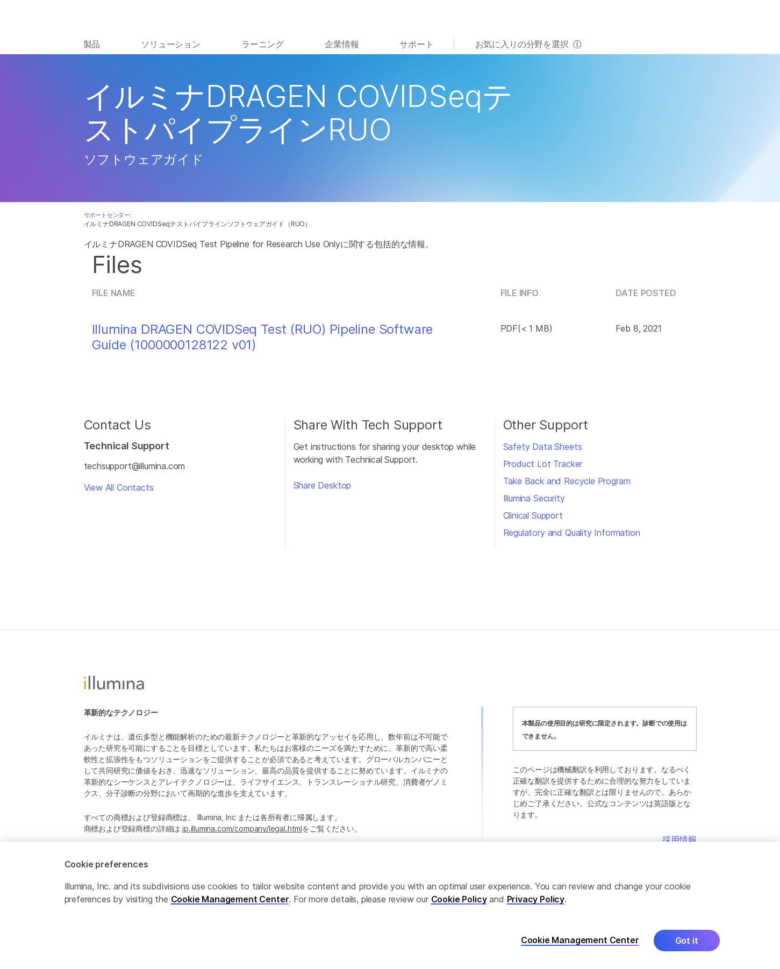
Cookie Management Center (230, 899)
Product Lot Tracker (543, 463)
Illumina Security (534, 498)
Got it (686, 941)
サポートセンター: (108, 215)
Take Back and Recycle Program (567, 481)
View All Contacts (119, 487)
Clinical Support (533, 515)
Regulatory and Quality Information (571, 532)
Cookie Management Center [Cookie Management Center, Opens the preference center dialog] (580, 941)
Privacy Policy (536, 899)
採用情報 (679, 839)
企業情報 (342, 44)
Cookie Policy (459, 899)
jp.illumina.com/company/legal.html (242, 828)
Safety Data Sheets (542, 446)
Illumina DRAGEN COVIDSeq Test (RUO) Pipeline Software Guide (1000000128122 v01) (262, 337)
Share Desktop (323, 485)
